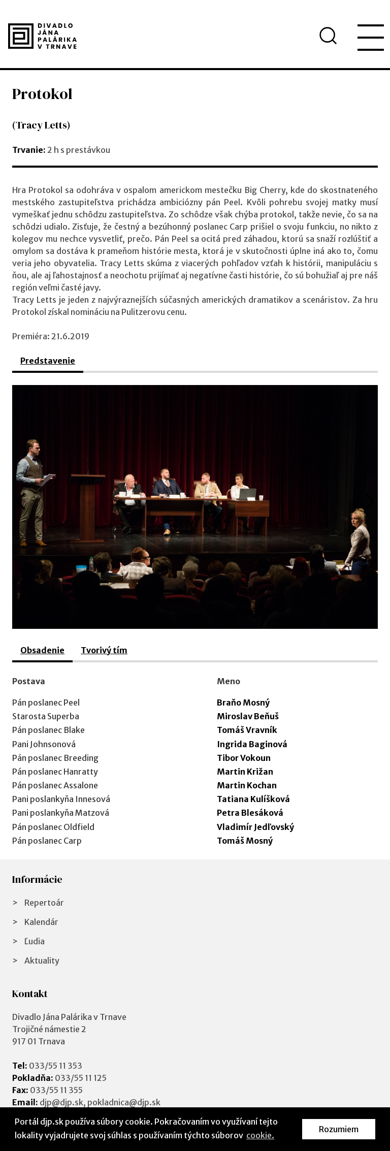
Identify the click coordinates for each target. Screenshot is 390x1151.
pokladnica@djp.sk (123, 1102)
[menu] (371, 37)
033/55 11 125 (81, 1078)
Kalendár (41, 922)
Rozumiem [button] (339, 1129)
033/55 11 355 (56, 1090)
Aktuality (41, 960)
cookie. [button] (260, 1135)
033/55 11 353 (55, 1066)
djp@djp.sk (61, 1102)
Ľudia (34, 941)
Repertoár (44, 903)
